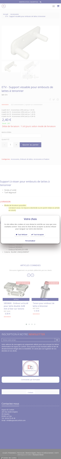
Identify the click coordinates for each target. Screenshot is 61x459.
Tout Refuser (21, 234)
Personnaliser (30, 241)
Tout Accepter (37, 234)
